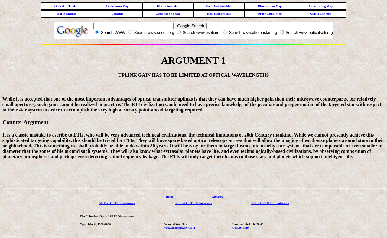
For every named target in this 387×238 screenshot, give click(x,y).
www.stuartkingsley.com (179, 227)
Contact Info (240, 227)
